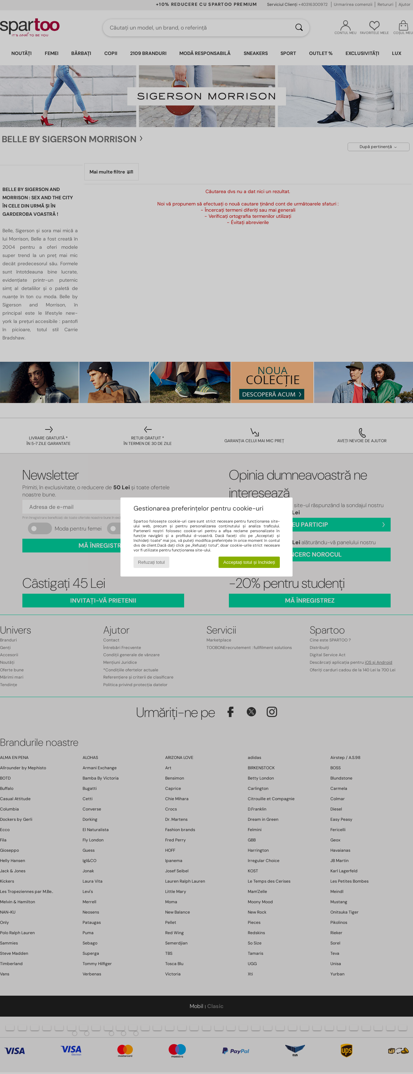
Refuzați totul (151, 562)
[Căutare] (299, 27)
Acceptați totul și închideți (249, 562)
